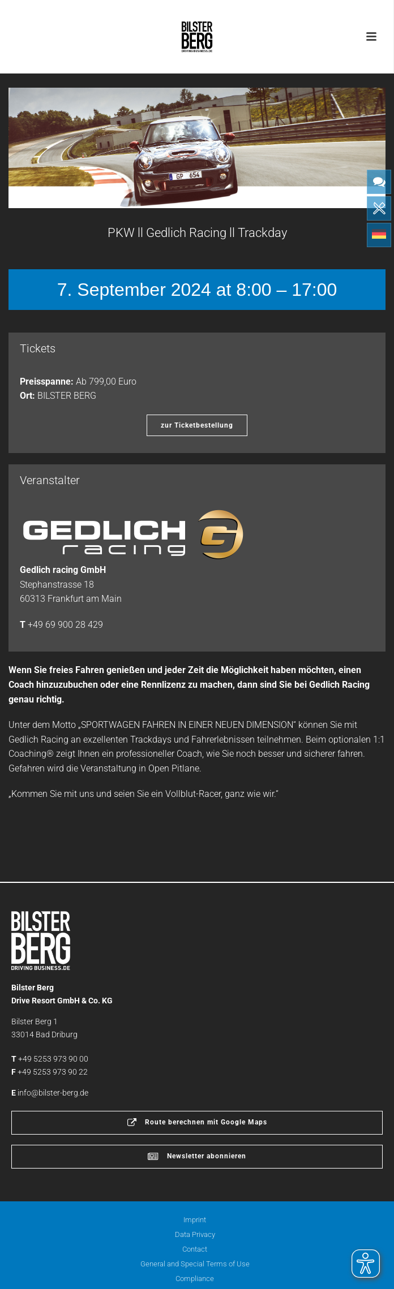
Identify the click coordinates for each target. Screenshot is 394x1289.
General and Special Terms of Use (195, 1264)
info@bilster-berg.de (53, 1092)
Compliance (194, 1278)
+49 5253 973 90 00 (53, 1058)
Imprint (194, 1219)
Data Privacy (195, 1234)
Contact (194, 1249)
